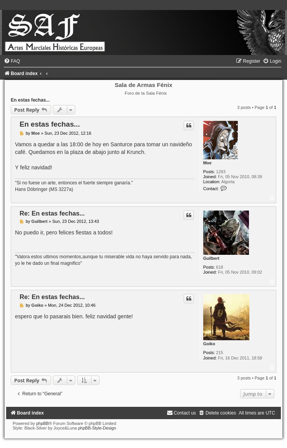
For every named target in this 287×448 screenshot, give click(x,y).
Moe (207, 162)
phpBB (42, 423)
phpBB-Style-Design (97, 428)
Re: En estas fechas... (52, 213)
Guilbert (211, 258)
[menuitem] (12, 61)
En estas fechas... (30, 100)
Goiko (209, 343)
